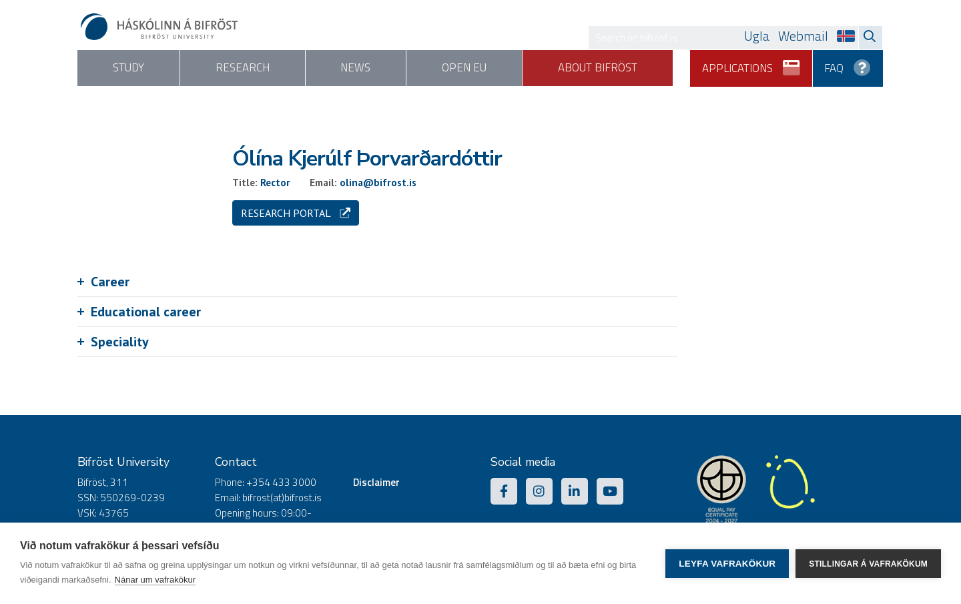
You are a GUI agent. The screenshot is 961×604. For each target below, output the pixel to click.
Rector (275, 182)
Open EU (487, 68)
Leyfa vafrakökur (727, 564)
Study (131, 68)
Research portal (295, 213)
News (372, 68)
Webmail (803, 35)
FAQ (848, 63)
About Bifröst (627, 68)
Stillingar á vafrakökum (868, 563)
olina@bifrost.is (378, 182)
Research (252, 68)
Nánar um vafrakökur (155, 580)
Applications (752, 63)
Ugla (756, 35)
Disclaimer (376, 483)
